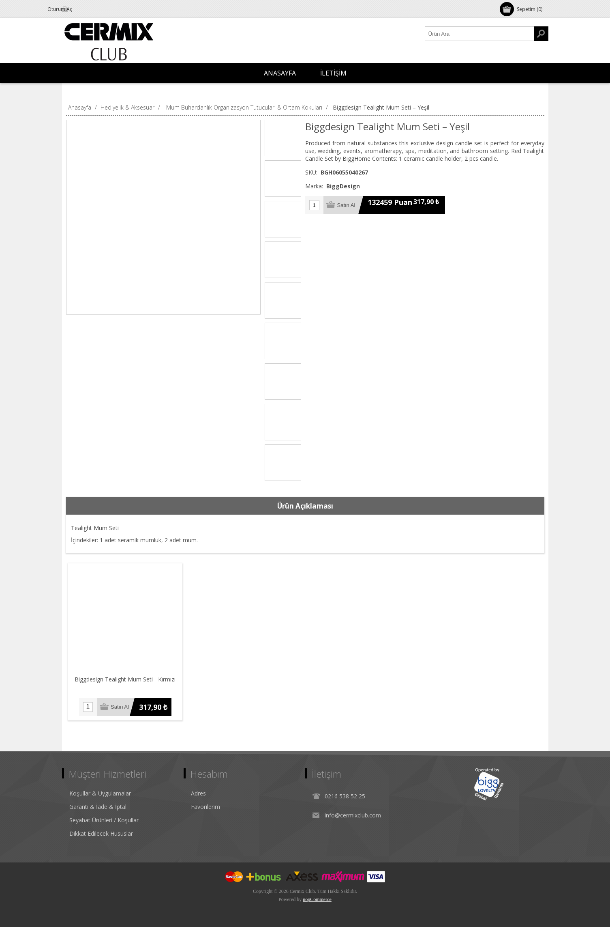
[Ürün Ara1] (479, 33)
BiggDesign (343, 186)
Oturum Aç (84, 9)
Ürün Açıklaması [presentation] (305, 506)
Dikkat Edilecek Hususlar (101, 833)
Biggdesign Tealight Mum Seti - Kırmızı (125, 679)
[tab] (305, 506)
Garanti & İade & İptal (97, 807)
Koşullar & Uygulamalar (100, 793)
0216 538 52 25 (345, 796)
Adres (198, 793)
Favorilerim (205, 807)
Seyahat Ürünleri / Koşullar (104, 820)
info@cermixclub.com (353, 815)
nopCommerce (317, 899)
